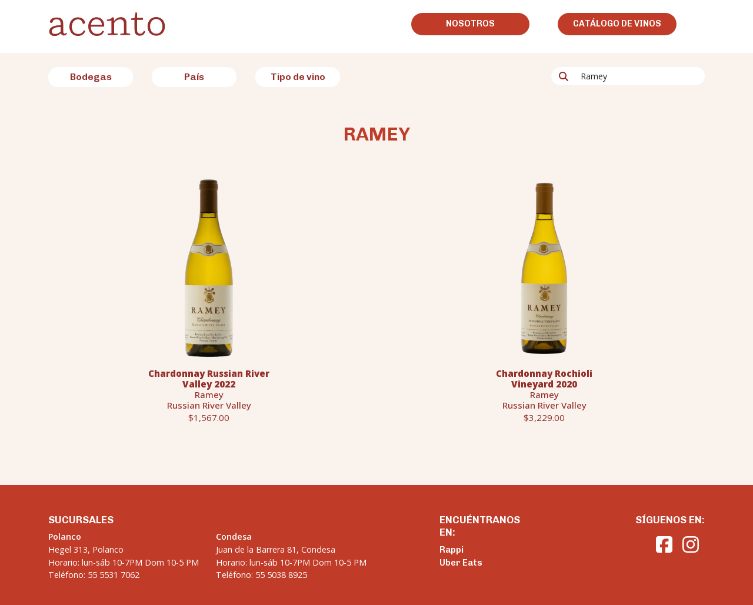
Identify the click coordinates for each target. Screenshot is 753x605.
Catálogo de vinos (617, 23)
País (194, 76)
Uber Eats (460, 562)
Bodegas (91, 76)
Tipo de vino (298, 76)
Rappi (451, 549)
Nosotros (470, 23)
